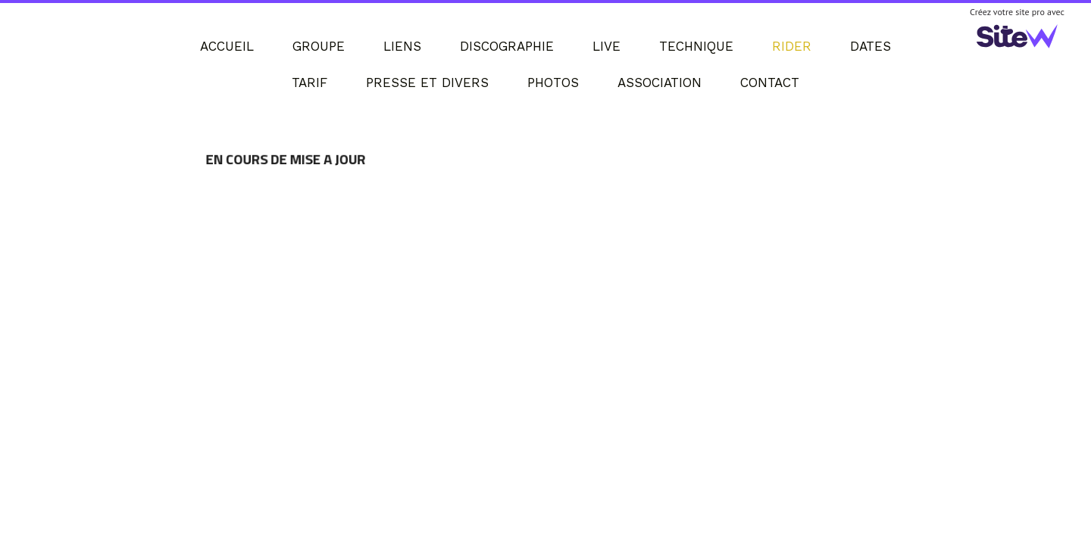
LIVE (606, 46)
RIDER (791, 46)
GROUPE (318, 46)
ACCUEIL (227, 46)
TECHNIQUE (696, 46)
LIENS (402, 46)
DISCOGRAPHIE (507, 46)
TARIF (309, 82)
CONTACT (769, 82)
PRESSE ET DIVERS (427, 82)
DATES (870, 46)
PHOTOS (553, 82)
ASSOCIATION (659, 82)
